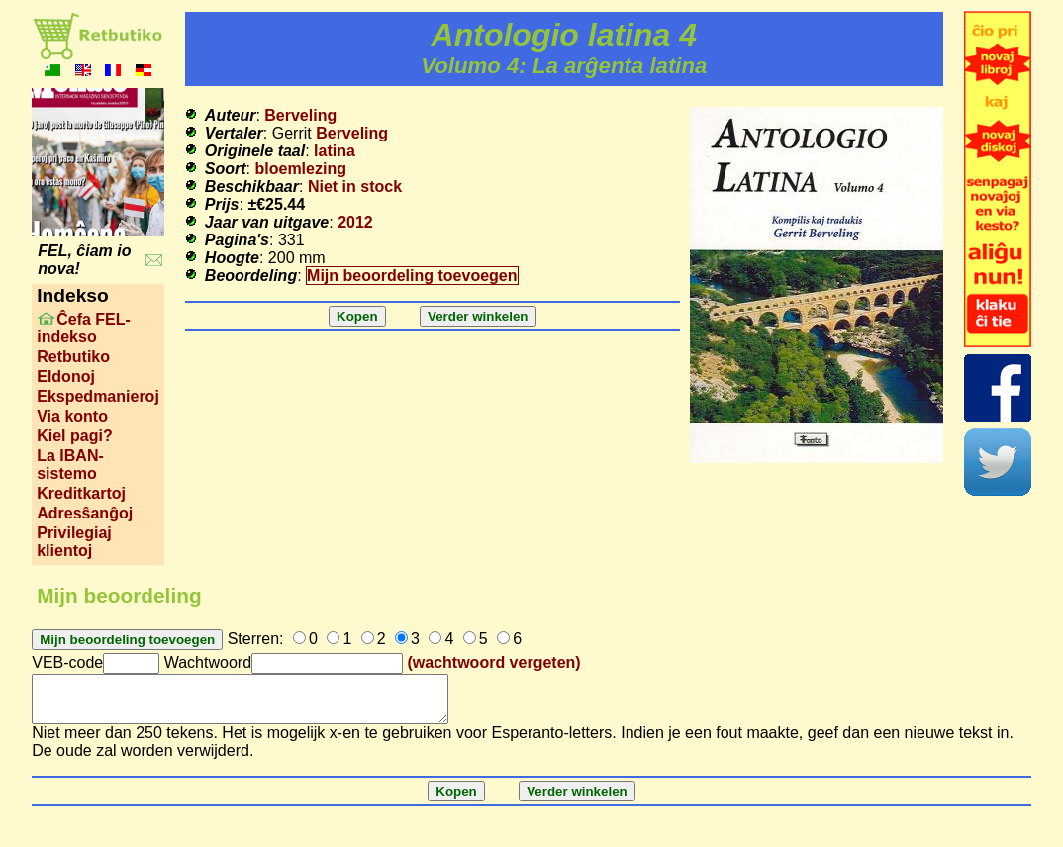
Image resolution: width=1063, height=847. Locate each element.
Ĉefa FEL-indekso (84, 328)
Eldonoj (66, 376)
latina (334, 150)
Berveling (300, 115)
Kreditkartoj (81, 493)
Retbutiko (73, 356)
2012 (355, 222)
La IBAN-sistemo (70, 464)
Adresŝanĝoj (85, 513)
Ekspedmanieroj (98, 396)
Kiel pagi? (74, 435)
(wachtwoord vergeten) (494, 662)
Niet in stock (355, 186)
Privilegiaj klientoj (74, 541)
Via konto (72, 416)
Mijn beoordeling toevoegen (412, 275)
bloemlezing (300, 168)
